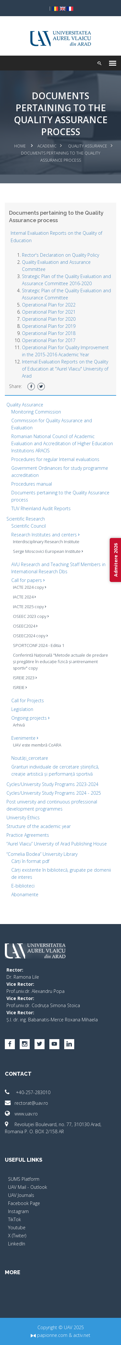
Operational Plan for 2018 (49, 333)
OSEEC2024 (25, 626)
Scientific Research (25, 519)
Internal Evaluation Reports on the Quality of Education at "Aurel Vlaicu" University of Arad (65, 369)
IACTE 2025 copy (29, 606)
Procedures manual (31, 484)
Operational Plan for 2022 (49, 305)
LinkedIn (16, 1244)
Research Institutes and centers (45, 535)
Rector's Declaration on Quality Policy (60, 255)
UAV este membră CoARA (37, 745)
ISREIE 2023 (25, 678)
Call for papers (28, 580)
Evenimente (24, 738)
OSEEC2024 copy (30, 636)
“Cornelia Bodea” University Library (41, 854)
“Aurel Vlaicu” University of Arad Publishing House (56, 844)
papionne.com (49, 1335)
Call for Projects (27, 700)
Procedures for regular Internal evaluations (55, 459)
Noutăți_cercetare (29, 758)
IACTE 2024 (24, 597)
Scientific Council (28, 526)
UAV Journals (21, 1195)
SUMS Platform (23, 1179)
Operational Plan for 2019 (49, 326)
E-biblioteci (23, 886)
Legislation (22, 709)
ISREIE (20, 687)
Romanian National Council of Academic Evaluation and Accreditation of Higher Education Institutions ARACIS (62, 443)
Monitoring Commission (36, 412)
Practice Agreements (27, 835)
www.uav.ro (21, 1114)
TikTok (14, 1219)
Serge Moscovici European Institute (48, 551)
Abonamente (24, 894)
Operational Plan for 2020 (49, 319)
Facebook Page (24, 1203)
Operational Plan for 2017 (49, 340)
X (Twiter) (17, 1235)
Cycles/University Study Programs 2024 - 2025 (53, 793)
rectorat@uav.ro (26, 1103)
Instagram (18, 1211)
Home (20, 146)
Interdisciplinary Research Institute (46, 541)
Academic (46, 146)
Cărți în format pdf (30, 861)
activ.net (81, 1335)
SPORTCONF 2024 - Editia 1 (38, 645)
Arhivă (19, 725)
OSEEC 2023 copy (31, 616)
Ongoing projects (30, 718)
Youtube (16, 1227)
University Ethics (23, 817)
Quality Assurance (87, 146)
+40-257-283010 (27, 1092)
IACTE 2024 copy (29, 587)
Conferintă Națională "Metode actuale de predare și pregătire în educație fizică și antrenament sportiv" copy (60, 661)
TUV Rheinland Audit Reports (41, 508)
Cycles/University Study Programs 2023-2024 (52, 784)
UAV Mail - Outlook (27, 1187)
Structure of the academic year (38, 826)
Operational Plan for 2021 (49, 312)
